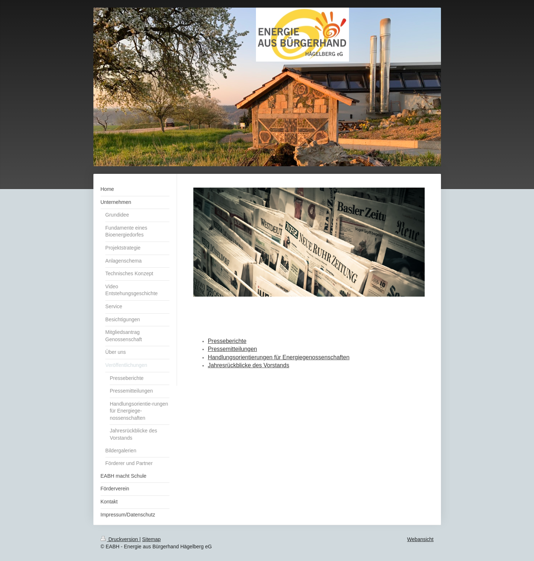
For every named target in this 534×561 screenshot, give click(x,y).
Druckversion (120, 539)
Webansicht (420, 539)
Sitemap (151, 539)
